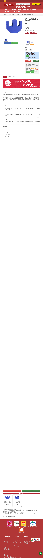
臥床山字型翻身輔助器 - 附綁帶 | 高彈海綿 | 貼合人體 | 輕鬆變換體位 (17, 502)
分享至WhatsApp (14, 42)
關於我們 (16, 538)
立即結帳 (28, 60)
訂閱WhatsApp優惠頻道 (29, 72)
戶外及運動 (7, 11)
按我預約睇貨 (35, 70)
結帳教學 (34, 1)
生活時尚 (24, 9)
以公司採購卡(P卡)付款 (17, 542)
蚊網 (16, 7)
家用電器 (19, 9)
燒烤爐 (22, 7)
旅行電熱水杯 (21, 6)
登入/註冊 (38, 1)
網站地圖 (26, 543)
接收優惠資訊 (11, 7)
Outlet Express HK (11, 556)
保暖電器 (28, 6)
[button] (27, 33)
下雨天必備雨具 (13, 9)
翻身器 (18, 14)
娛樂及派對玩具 (14, 11)
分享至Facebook (7, 42)
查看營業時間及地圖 (34, 68)
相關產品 (14, 76)
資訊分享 (20, 11)
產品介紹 (4, 76)
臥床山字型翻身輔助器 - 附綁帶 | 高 (27, 14)
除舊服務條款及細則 (26, 541)
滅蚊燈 (25, 6)
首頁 (1, 14)
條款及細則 (26, 542)
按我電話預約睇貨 (35, 69)
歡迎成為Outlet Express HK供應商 (17, 546)
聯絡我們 (16, 537)
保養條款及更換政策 (26, 540)
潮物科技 (29, 9)
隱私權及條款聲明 (26, 538)
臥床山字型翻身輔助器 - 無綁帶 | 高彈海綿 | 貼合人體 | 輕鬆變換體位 (7, 502)
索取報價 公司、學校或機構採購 (17, 541)
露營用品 (19, 7)
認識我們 (6, 7)
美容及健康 (34, 9)
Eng (4, 1)
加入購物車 (36, 60)
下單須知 (26, 537)
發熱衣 (25, 7)
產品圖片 (9, 76)
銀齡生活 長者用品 (12, 14)
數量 (26, 47)
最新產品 (6, 9)
